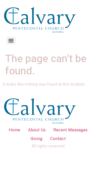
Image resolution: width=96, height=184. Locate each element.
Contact (58, 138)
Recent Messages (70, 130)
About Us (37, 130)
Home (14, 130)
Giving (36, 138)
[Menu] (11, 40)
